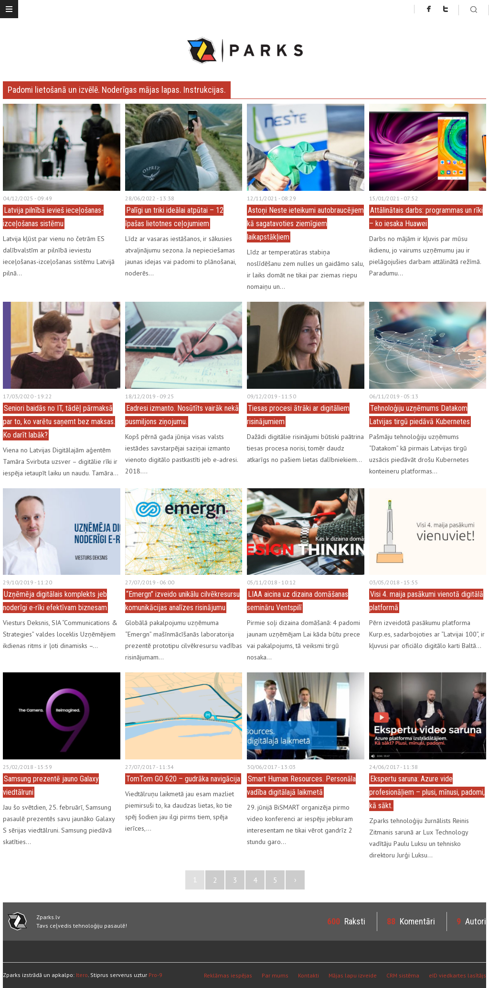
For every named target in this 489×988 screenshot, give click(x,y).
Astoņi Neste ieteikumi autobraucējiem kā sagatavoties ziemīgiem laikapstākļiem (305, 224)
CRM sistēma (402, 975)
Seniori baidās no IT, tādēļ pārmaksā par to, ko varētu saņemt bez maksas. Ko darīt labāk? (59, 421)
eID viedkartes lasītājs (457, 975)
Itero (82, 974)
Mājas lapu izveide (353, 975)
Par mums (275, 975)
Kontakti (308, 975)
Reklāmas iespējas (228, 975)
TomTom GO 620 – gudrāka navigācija (183, 778)
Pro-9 (155, 974)
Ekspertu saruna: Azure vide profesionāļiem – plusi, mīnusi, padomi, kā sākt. (427, 792)
